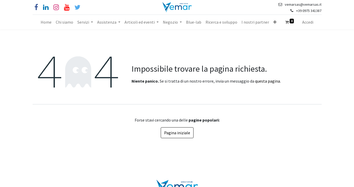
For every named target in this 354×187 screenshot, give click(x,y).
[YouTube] (67, 7)
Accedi (307, 22)
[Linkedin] (45, 7)
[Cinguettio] (77, 7)
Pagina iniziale (177, 132)
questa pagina (267, 81)
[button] (275, 22)
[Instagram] (56, 7)
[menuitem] (46, 22)
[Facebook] (36, 7)
